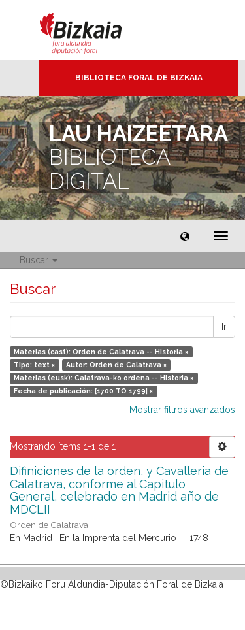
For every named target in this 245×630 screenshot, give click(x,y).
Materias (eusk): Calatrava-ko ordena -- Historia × (103, 378)
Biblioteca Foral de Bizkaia (139, 77)
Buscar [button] (38, 260)
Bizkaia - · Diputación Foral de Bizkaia (94, 30)
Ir (224, 327)
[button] (185, 236)
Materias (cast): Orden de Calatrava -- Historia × (101, 352)
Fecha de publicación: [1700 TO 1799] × (83, 391)
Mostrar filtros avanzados (182, 410)
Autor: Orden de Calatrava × (116, 365)
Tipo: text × (34, 365)
